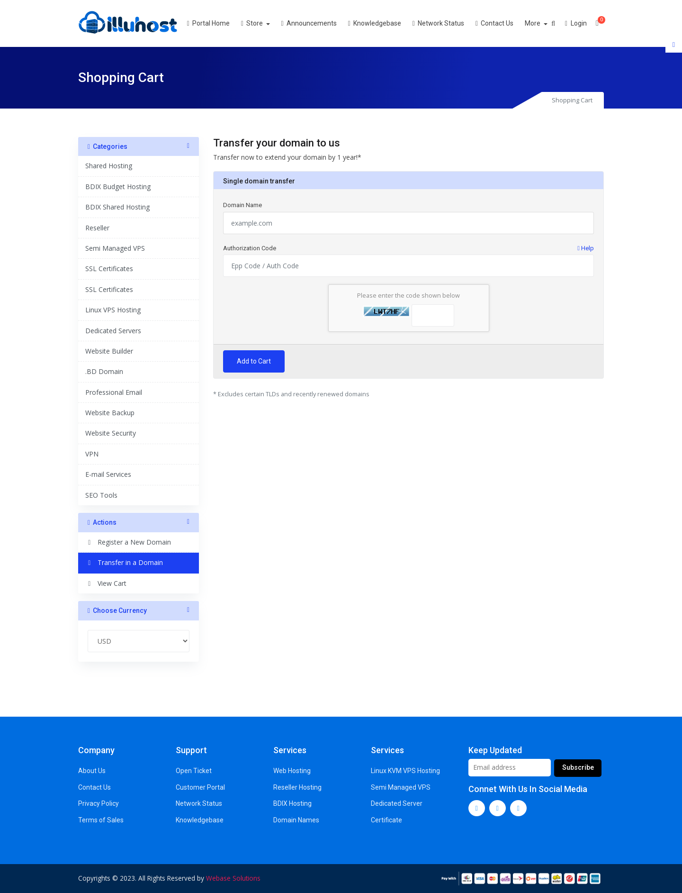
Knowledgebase (385, 23)
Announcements (320, 23)
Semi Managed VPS (115, 248)
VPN (92, 453)
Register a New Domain (128, 542)
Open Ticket (194, 771)
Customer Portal (200, 787)
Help (585, 248)
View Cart (105, 583)
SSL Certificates (109, 268)
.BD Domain (104, 371)
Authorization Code (408, 248)
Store (264, 23)
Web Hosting (292, 771)
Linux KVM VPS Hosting (405, 771)
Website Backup (110, 412)
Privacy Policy (98, 803)
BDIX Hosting (292, 803)
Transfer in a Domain (124, 562)
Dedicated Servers (113, 330)
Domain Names (296, 820)
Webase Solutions (233, 878)
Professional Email (113, 392)
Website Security (110, 432)
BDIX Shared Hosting (117, 206)
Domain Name (242, 205)
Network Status (450, 23)
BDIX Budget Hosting (118, 186)
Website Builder (109, 350)
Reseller (97, 227)
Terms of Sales (101, 820)
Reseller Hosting (297, 787)
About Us (92, 771)
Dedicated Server (396, 803)
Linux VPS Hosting (113, 309)
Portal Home (219, 23)
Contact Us (506, 23)
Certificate (386, 820)
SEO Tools (101, 495)
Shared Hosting (108, 165)
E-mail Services (108, 474)
